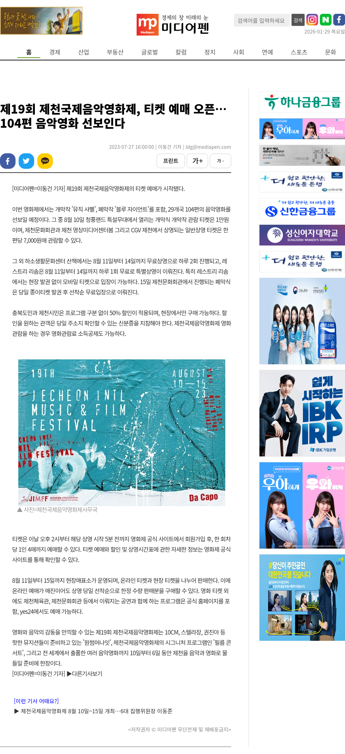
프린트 (170, 160)
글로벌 (149, 52)
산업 (83, 52)
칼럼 (181, 52)
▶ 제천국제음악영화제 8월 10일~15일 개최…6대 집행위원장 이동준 (93, 711)
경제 (54, 52)
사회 (238, 52)
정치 (209, 52)
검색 (298, 20)
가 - (220, 160)
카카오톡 (45, 161)
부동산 (115, 52)
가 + (197, 160)
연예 (267, 52)
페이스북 (8, 161)
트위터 (26, 161)
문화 (330, 52)
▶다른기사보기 (84, 673)
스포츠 (299, 52)
